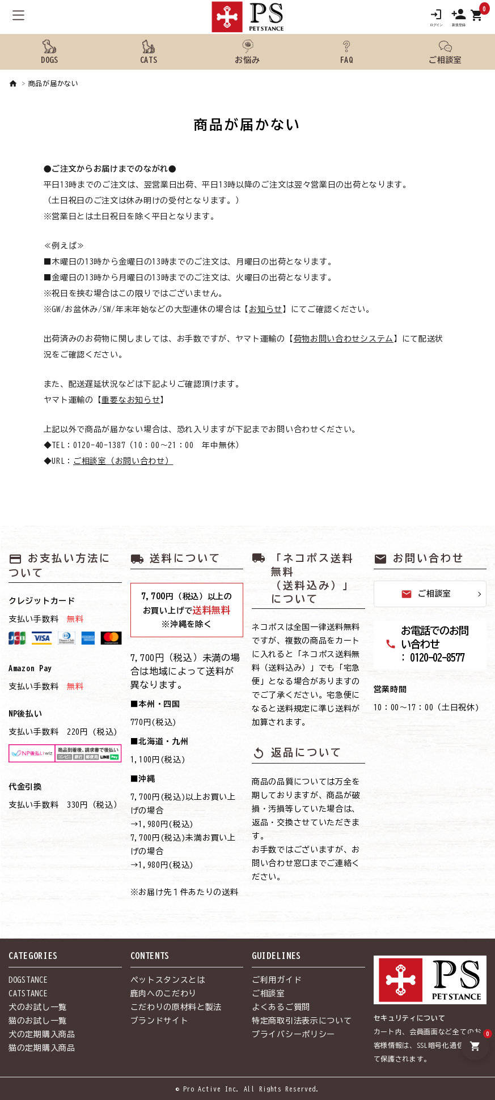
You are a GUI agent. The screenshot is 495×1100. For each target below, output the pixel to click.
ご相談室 (426, 594)
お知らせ (265, 309)
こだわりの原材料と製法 (176, 1007)
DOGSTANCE (28, 980)
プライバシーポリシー (293, 1034)
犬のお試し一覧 (38, 1007)
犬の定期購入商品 (42, 1034)
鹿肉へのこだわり (163, 993)
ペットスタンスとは (167, 980)
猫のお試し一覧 (38, 1021)
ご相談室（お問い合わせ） (123, 461)
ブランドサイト (159, 1021)
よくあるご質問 (281, 1007)
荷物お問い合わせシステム (344, 339)
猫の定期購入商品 (42, 1048)
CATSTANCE (28, 993)
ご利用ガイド (277, 980)
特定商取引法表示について (302, 1021)
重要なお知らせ (130, 400)
